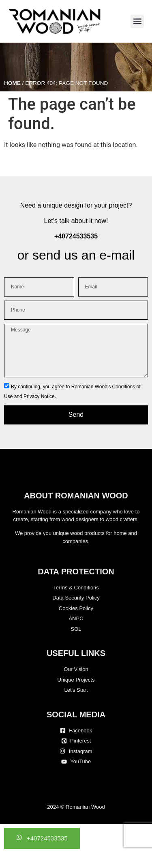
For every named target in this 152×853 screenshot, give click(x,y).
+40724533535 (76, 236)
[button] (137, 21)
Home (12, 83)
